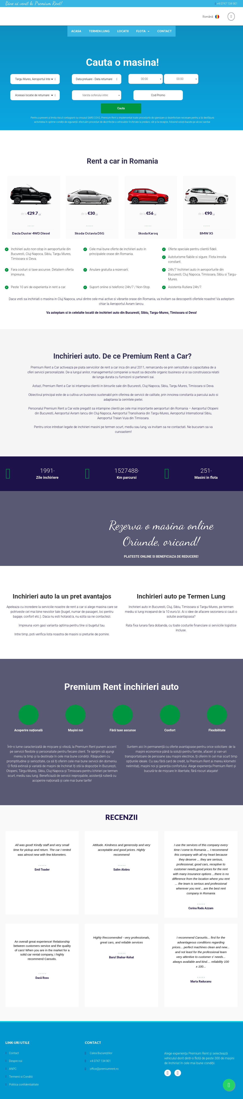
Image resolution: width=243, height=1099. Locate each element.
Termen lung (99, 31)
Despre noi (15, 1061)
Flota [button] (143, 31)
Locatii (123, 31)
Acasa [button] (76, 31)
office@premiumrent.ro (104, 1068)
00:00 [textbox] (144, 78)
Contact (164, 31)
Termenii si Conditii (21, 1076)
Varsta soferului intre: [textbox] (95, 95)
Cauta (121, 108)
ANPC (12, 1068)
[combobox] (145, 79)
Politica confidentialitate (24, 1084)
